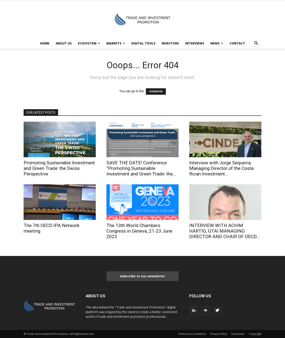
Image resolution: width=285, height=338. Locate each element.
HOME (44, 43)
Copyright (255, 334)
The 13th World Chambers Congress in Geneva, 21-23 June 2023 (139, 231)
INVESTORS (170, 43)
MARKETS (115, 43)
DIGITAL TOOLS (143, 43)
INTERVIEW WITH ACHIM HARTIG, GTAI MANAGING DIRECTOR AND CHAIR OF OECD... (224, 231)
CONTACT (237, 43)
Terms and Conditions (192, 334)
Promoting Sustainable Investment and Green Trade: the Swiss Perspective (59, 168)
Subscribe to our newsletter (142, 276)
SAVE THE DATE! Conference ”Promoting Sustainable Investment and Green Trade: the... (141, 168)
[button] (256, 44)
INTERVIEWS (194, 43)
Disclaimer (238, 334)
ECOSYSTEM (89, 43)
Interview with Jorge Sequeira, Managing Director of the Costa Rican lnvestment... (221, 168)
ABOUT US (64, 43)
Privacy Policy (218, 334)
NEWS (216, 43)
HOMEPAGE (156, 91)
